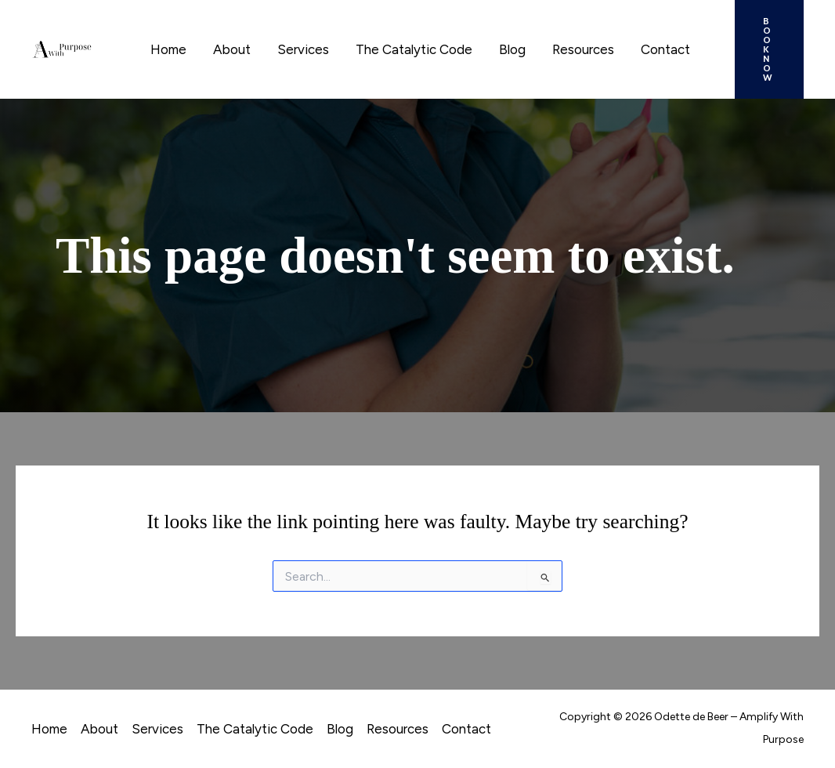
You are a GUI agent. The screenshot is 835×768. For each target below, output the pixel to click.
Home (168, 49)
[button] (769, 49)
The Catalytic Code (414, 49)
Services (303, 49)
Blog (512, 49)
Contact (665, 49)
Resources (583, 49)
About (232, 49)
